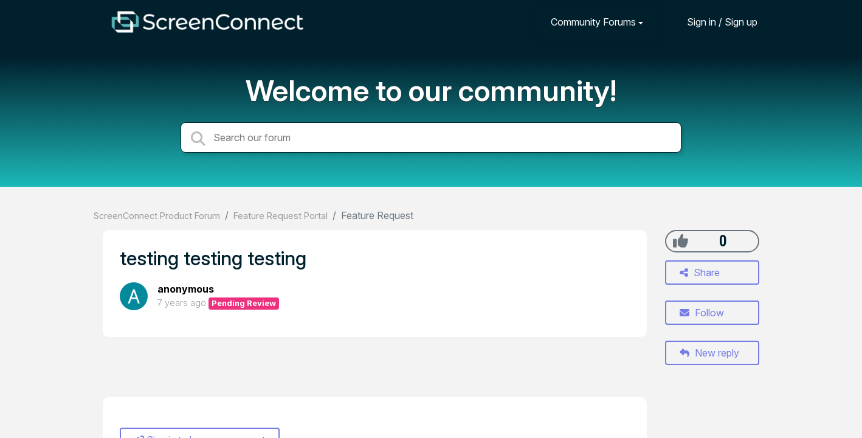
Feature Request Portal (280, 215)
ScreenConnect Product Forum (157, 215)
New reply (709, 353)
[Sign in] (713, 21)
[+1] (680, 241)
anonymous (185, 289)
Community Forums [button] (593, 22)
